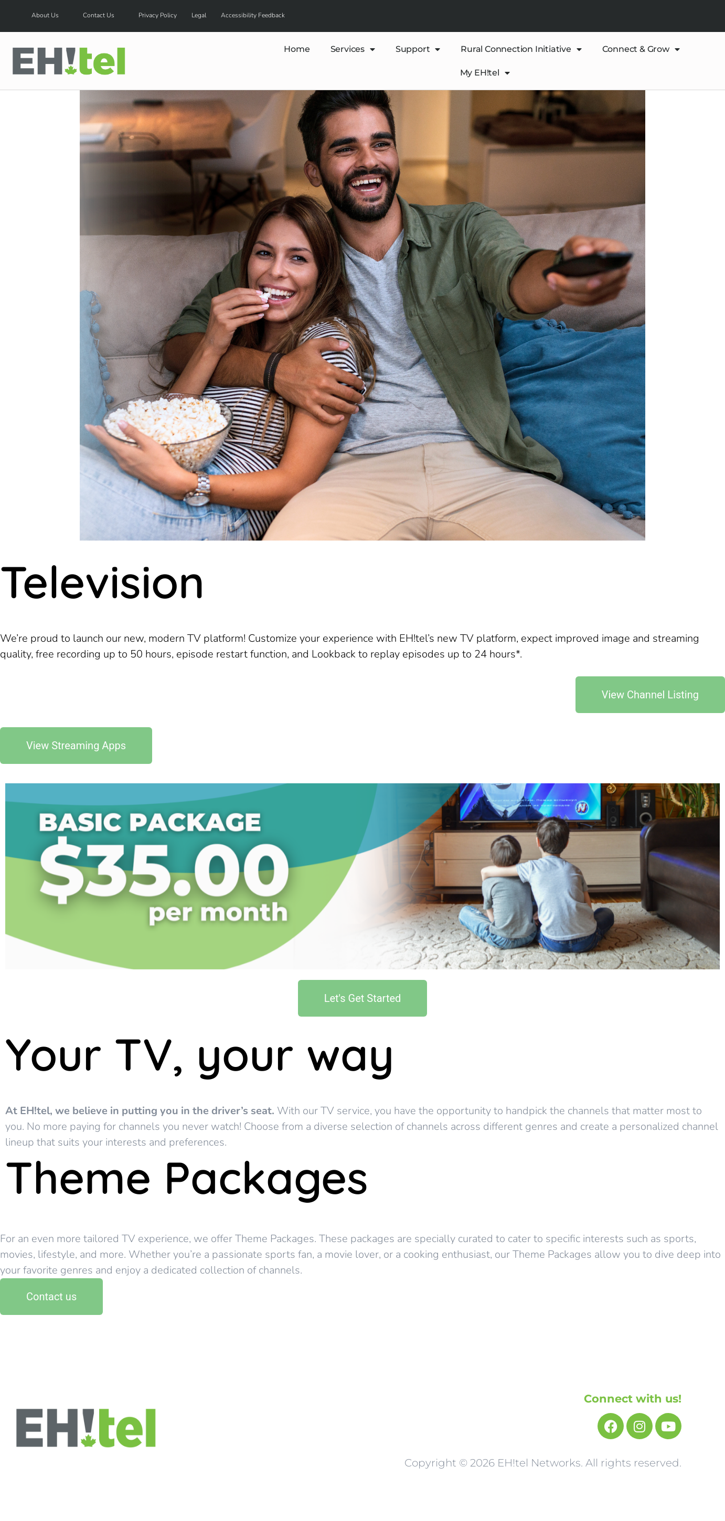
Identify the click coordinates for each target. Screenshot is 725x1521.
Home (297, 49)
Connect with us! (632, 1398)
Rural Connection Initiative (521, 49)
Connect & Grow (641, 49)
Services (352, 49)
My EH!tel (485, 72)
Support (418, 49)
